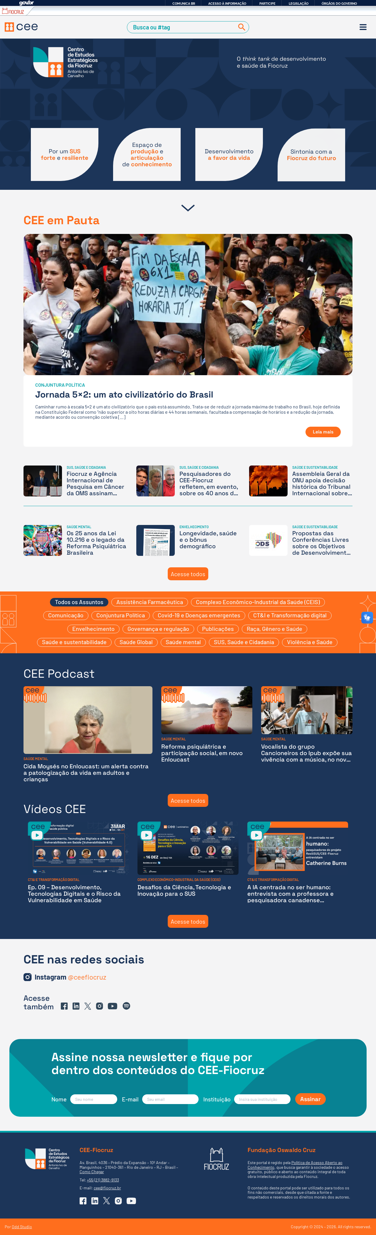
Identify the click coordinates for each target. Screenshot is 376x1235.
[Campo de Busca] (181, 27)
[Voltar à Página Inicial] (21, 27)
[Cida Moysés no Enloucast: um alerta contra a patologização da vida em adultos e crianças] (88, 734)
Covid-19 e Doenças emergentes (199, 615)
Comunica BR (183, 3)
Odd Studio (22, 1226)
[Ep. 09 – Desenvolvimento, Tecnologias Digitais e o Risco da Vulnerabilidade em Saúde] (78, 862)
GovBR (26, 3)
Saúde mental (183, 641)
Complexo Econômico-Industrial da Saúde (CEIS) (258, 601)
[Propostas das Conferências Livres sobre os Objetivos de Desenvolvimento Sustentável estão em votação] (300, 540)
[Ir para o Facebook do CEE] (64, 1006)
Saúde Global (136, 641)
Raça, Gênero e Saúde (274, 628)
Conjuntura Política (120, 615)
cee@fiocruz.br (107, 1187)
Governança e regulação (158, 628)
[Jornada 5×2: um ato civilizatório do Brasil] (188, 340)
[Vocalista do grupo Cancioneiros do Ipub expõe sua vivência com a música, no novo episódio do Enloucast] (306, 734)
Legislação (298, 3)
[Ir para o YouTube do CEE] (112, 1006)
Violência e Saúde (310, 641)
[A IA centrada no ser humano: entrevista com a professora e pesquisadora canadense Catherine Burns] (297, 862)
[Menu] (363, 27)
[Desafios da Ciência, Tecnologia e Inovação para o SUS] (187, 862)
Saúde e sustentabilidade (74, 641)
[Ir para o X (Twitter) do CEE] (87, 1006)
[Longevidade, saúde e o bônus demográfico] (188, 540)
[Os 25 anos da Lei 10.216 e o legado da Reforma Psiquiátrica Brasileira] (75, 540)
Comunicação (65, 615)
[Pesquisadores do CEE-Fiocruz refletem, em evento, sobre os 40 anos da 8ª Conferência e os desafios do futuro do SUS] (188, 481)
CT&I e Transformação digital (290, 615)
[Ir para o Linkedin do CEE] (76, 1006)
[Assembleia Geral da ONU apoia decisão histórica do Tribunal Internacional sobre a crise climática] (300, 481)
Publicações (218, 628)
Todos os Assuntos (79, 601)
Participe (267, 3)
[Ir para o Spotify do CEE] (126, 1006)
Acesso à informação (227, 3)
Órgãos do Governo (339, 3)
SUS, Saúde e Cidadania (244, 641)
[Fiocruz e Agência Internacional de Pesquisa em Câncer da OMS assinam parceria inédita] (75, 481)
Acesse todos (188, 573)
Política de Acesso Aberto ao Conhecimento (295, 1164)
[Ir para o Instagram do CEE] (70, 977)
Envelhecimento (93, 628)
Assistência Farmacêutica (149, 601)
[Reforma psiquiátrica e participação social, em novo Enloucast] (207, 734)
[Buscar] (240, 27)
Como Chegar (92, 1171)
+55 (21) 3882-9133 (103, 1179)
